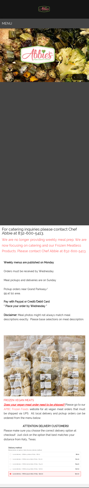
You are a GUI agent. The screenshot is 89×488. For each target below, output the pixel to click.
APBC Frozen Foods (16, 409)
